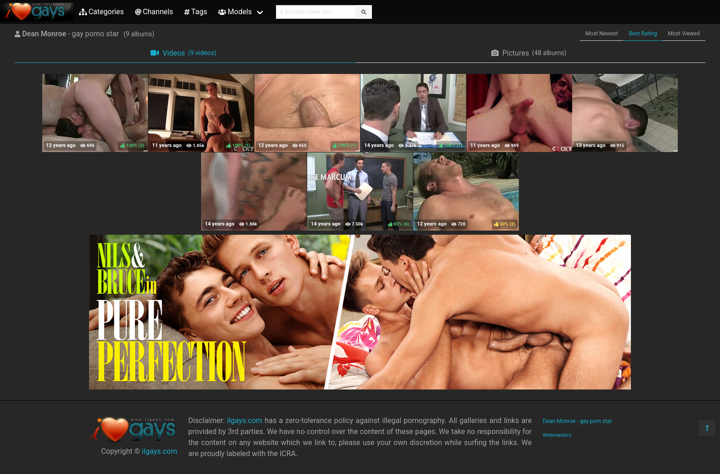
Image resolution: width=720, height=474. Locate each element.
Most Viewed (684, 33)
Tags (195, 11)
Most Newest (601, 33)
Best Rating (643, 33)
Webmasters (557, 435)
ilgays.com (159, 451)
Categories (101, 11)
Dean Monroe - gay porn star (577, 421)
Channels (154, 11)
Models (235, 11)
